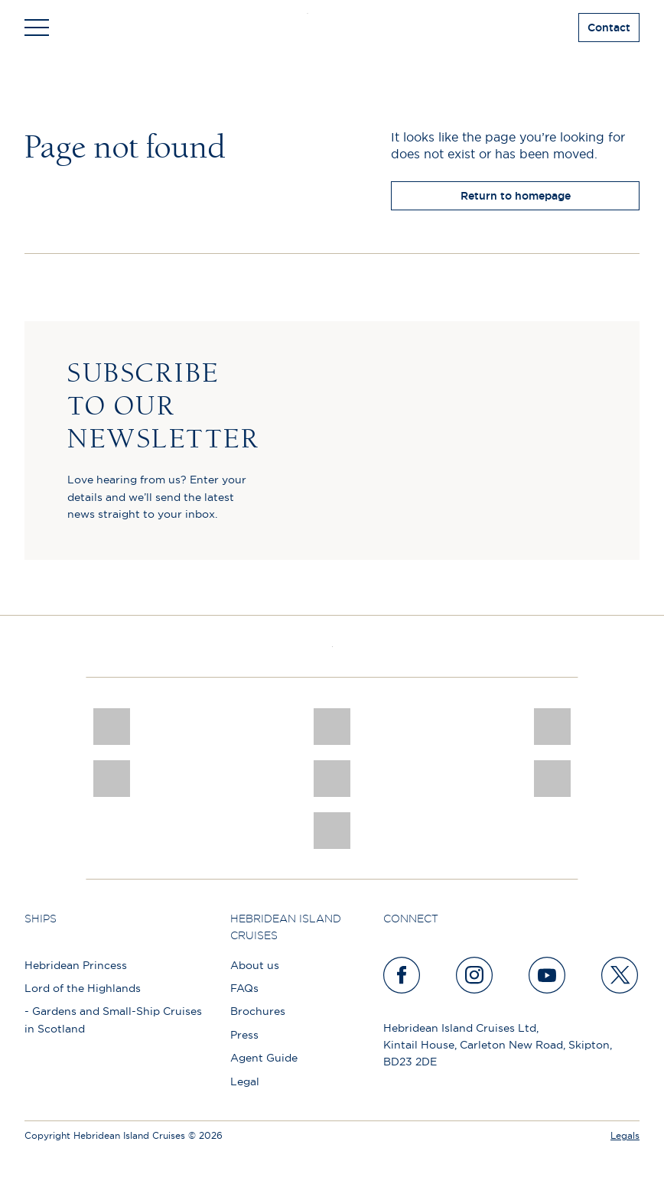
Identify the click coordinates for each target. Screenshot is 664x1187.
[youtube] (548, 975)
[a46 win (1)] (552, 726)
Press (244, 1035)
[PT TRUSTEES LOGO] (552, 778)
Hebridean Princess (75, 965)
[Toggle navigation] (36, 27)
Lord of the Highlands (82, 988)
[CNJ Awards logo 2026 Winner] (111, 726)
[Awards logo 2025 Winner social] (332, 726)
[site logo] (332, 27)
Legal (244, 1081)
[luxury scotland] (332, 778)
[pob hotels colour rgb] (111, 778)
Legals (625, 1135)
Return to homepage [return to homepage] (516, 196)
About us (254, 965)
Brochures (257, 1011)
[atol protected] (332, 830)
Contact (609, 27)
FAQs (244, 988)
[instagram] (475, 975)
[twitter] (620, 975)
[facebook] (402, 975)
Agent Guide (264, 1058)
